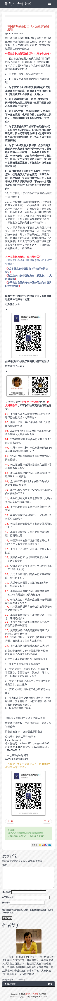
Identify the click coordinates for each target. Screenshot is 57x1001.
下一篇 (47, 821)
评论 (4, 865)
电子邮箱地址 (8, 897)
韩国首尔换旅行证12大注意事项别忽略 (28, 28)
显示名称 (6, 892)
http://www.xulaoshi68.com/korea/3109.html (25, 833)
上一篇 (10, 821)
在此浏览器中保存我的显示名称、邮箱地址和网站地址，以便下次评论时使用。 (27, 911)
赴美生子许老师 (31, 994)
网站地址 (6, 903)
